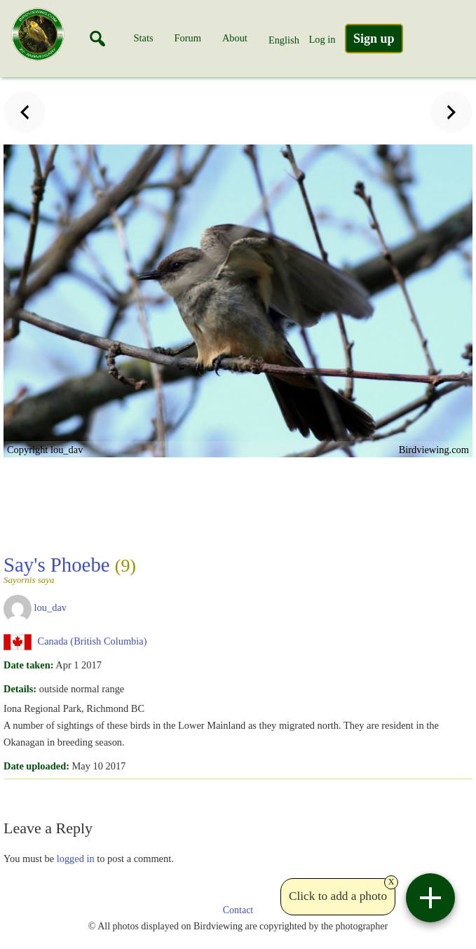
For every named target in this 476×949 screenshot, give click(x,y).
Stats (144, 37)
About (234, 37)
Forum (188, 37)
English (283, 40)
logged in (76, 858)
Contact (238, 910)
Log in (321, 39)
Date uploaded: (36, 766)
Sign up (374, 39)
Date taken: (29, 665)
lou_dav (50, 607)
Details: (20, 688)
